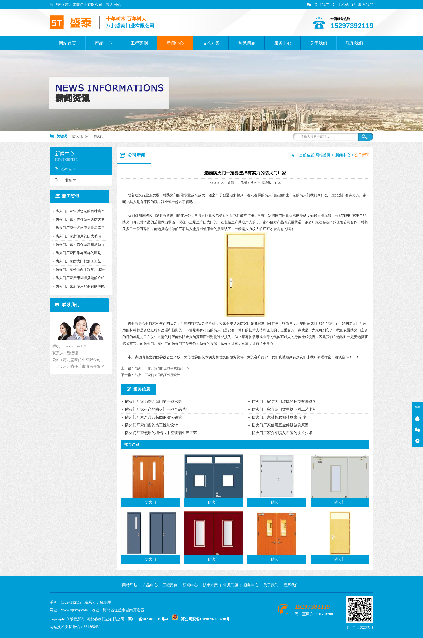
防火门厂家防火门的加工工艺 (76, 261)
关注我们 (318, 5)
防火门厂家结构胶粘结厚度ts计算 (279, 417)
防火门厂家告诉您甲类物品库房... (79, 228)
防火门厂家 (80, 136)
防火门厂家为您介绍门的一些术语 (153, 402)
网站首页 (67, 43)
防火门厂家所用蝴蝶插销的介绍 (78, 278)
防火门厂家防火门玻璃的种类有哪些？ (284, 402)
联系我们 (362, 5)
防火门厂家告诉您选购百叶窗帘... (79, 211)
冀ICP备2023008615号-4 (148, 619)
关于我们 (318, 43)
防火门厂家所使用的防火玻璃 (76, 236)
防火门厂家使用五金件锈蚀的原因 (280, 425)
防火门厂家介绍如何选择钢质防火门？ (162, 368)
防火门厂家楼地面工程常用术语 (78, 270)
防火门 (98, 136)
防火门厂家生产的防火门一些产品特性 (157, 409)
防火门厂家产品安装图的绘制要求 (153, 417)
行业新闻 (63, 180)
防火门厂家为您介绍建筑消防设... (79, 244)
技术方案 (211, 43)
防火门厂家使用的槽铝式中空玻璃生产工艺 (161, 433)
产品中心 (103, 43)
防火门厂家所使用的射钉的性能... (79, 286)
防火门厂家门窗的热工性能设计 (157, 375)
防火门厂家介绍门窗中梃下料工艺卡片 (284, 409)
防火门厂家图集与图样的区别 (76, 253)
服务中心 (282, 43)
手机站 (341, 5)
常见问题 (246, 43)
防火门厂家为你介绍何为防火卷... (79, 219)
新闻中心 (175, 43)
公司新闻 (63, 168)
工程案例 (139, 43)
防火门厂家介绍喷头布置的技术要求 (282, 433)
